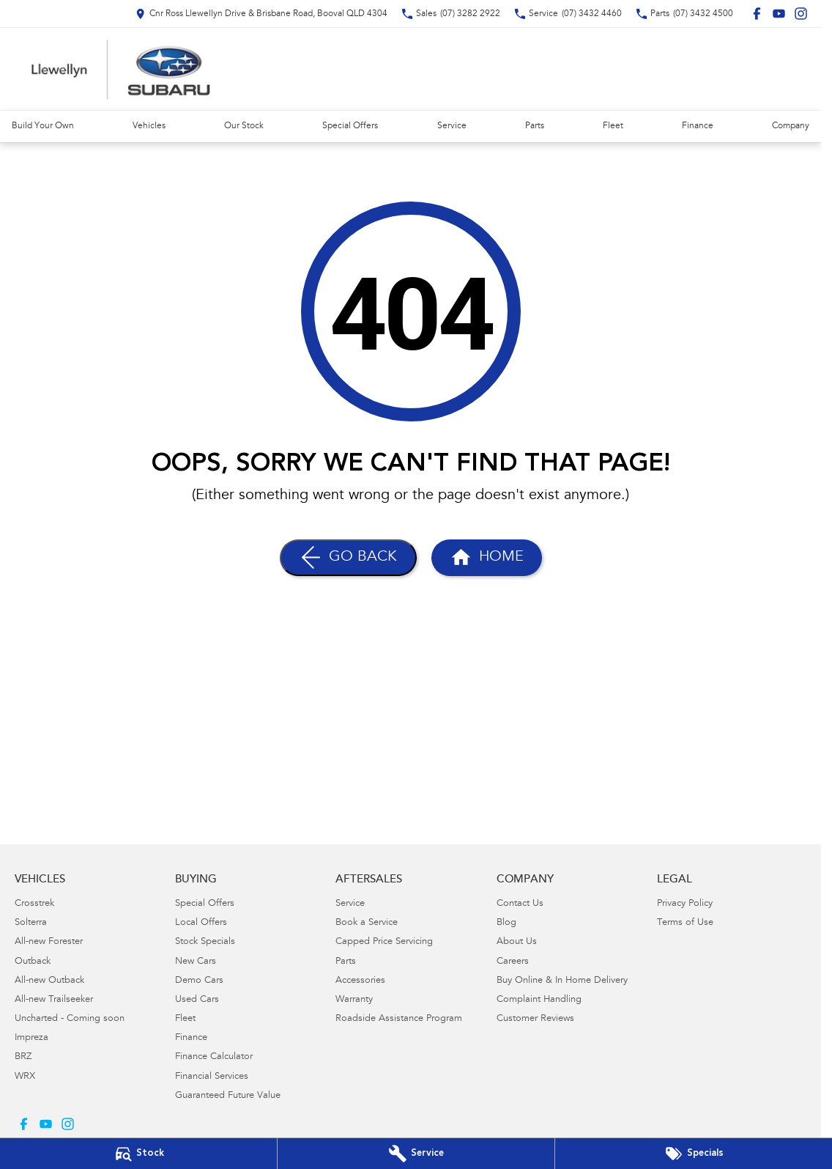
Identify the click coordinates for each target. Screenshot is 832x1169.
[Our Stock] (138, 1153)
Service (452, 126)
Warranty (354, 1000)
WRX (25, 1077)
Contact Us (520, 904)
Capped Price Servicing (384, 942)
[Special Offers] (693, 1153)
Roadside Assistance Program (398, 1019)
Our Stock (244, 126)
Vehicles (149, 126)
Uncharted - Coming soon (70, 1019)
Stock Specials (205, 942)
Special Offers (350, 126)
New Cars (195, 962)
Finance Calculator (214, 1057)
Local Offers (201, 923)
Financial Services (211, 1077)
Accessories (360, 981)
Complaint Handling (539, 1000)
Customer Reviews (535, 1019)
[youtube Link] (779, 13)
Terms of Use (685, 923)
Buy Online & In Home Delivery (562, 981)
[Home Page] (121, 69)
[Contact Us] (261, 13)
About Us (517, 942)
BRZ (23, 1057)
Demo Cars (199, 981)
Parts (534, 126)
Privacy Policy (685, 904)
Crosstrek (34, 904)
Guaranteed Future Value (228, 1096)
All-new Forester (49, 942)
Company (790, 126)
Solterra (31, 923)
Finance (697, 126)
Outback (33, 962)
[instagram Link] (801, 13)
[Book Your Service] (416, 1153)
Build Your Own (43, 126)
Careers (513, 962)
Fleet (613, 126)
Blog (506, 923)
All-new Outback (49, 981)
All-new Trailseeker (54, 1000)
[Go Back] (348, 557)
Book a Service (366, 923)
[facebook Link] (757, 13)
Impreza (31, 1038)
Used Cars (197, 1000)
